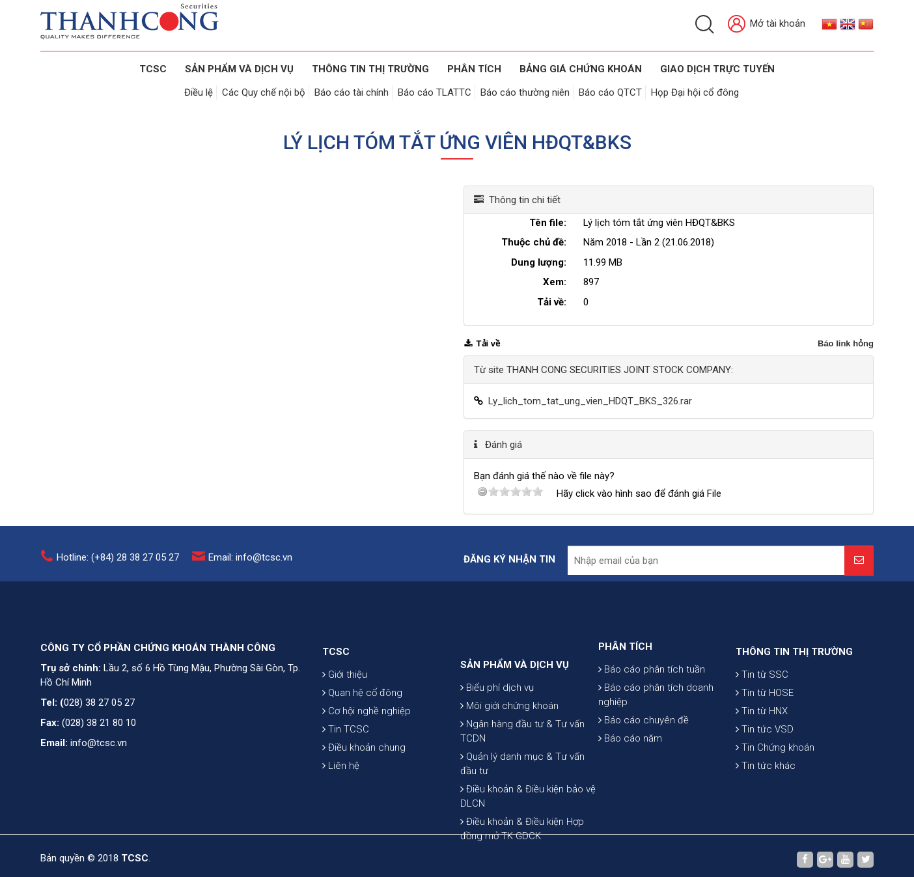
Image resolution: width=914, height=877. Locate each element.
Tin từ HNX (762, 748)
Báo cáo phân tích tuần (651, 700)
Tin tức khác (766, 803)
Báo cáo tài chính (351, 92)
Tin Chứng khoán (775, 784)
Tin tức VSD (765, 766)
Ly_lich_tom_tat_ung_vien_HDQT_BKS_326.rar (590, 401)
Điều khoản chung (364, 784)
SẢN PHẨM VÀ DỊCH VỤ (239, 69)
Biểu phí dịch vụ (497, 741)
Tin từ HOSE (765, 730)
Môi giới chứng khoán (509, 760)
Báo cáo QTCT (610, 92)
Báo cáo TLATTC (434, 92)
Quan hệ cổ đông (362, 730)
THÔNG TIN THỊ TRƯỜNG (370, 69)
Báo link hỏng (846, 343)
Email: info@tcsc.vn (250, 564)
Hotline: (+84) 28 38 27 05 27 (118, 564)
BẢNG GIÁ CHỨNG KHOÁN (580, 69)
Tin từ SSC (762, 711)
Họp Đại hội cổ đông (695, 92)
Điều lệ (198, 92)
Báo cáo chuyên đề (643, 751)
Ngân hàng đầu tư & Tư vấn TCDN (522, 785)
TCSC (153, 69)
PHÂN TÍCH (625, 677)
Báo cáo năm (630, 769)
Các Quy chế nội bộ (263, 92)
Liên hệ (340, 803)
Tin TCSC (345, 766)
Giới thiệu (344, 711)
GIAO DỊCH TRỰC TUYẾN (717, 69)
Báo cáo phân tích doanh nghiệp (655, 725)
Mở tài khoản (766, 24)
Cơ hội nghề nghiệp (366, 748)
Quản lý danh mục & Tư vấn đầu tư (522, 818)
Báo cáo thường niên (525, 92)
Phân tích (474, 69)
